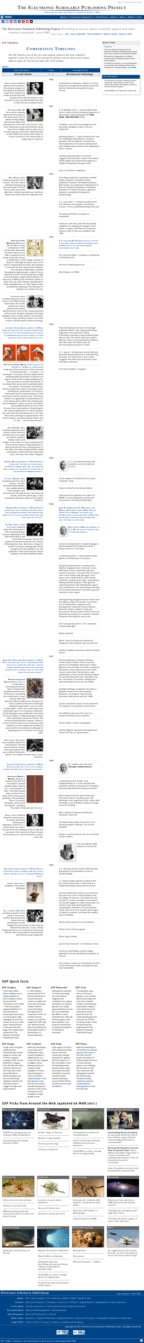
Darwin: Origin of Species (50, 1133)
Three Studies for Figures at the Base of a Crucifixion (27, 365)
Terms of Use (32, 1322)
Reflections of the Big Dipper (18, 682)
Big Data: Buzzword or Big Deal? (53, 1251)
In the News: (17, 1306)
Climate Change (11, 1228)
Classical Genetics (82, 17)
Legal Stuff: (17, 1322)
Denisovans (78, 1256)
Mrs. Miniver (14, 177)
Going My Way (14, 427)
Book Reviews (60, 1310)
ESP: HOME (6, 1341)
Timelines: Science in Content (62, 1302)
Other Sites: (17, 1318)
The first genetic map (48, 1144)
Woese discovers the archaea (17, 1200)
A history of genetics (48, 1150)
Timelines (102, 17)
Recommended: (15, 1310)
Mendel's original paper (35, 1077)
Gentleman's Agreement (14, 740)
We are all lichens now (49, 1208)
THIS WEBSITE (94, 34)
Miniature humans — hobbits (87, 1262)
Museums (127, 1318)
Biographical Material (109, 1318)
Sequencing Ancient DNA (85, 1219)
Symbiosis (43, 1177)
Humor (53, 1314)
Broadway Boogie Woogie (16, 244)
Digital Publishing (46, 1318)
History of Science (86, 1318)
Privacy (46, 1322)
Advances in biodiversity (15, 1206)
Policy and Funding (56, 1306)
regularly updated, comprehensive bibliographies (85, 1083)
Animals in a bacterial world (51, 1214)
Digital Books (87, 1302)
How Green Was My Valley (15, 111)
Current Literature (35, 1306)
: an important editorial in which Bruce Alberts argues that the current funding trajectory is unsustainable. (123, 1137)
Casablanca (15, 296)
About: (20, 1298)
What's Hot (135, 17)
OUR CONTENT (78, 34)
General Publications (36, 1314)
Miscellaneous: (16, 1314)
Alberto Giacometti (16, 883)
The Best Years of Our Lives (15, 525)
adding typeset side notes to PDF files (86, 1052)
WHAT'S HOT (125, 34)
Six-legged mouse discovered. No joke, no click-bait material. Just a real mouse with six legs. (123, 1253)
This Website (54, 1298)
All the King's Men (12, 910)
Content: (19, 1302)
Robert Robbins (10, 993)
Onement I (20, 778)
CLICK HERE (109, 91)
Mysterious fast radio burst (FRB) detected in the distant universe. (121, 1202)
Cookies (55, 1322)
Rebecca (8, 83)
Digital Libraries (66, 1318)
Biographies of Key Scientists (111, 1302)
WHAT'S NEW (110, 34)
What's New (118, 17)
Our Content (38, 1298)
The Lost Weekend (12, 478)
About (64, 17)
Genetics (30, 1318)
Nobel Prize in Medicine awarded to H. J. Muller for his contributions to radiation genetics (84, 529)
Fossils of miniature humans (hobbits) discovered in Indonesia (86, 1143)
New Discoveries (77, 1306)
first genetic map (35, 1081)
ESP (67, 34)
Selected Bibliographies (38, 1310)
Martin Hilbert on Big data (50, 1256)
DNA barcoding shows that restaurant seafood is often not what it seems (18, 1213)
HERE (134, 67)
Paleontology (80, 1177)
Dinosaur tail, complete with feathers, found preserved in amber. (87, 1202)
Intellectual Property (72, 1322)
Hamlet (8, 815)
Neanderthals (79, 1251)
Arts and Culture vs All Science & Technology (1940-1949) (50, 1341)
